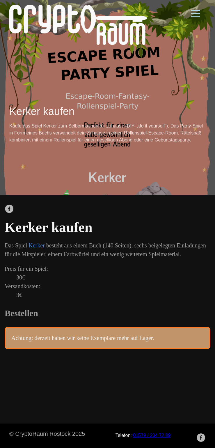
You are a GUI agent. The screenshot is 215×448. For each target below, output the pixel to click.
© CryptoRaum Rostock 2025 (47, 434)
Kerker (37, 245)
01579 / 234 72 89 (151, 435)
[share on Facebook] (9, 209)
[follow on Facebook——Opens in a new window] (202, 435)
